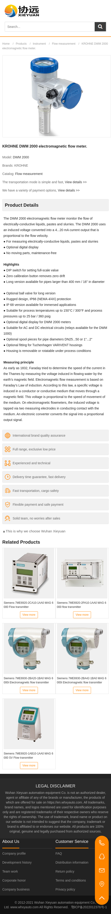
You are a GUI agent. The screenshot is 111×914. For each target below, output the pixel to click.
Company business (16, 889)
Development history (17, 862)
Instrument (39, 43)
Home (6, 43)
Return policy (64, 871)
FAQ (58, 853)
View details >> (76, 182)
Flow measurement (63, 43)
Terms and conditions (70, 880)
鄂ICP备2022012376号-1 (89, 907)
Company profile (14, 853)
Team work (10, 871)
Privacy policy (65, 889)
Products (21, 43)
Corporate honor (14, 880)
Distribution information (71, 862)
